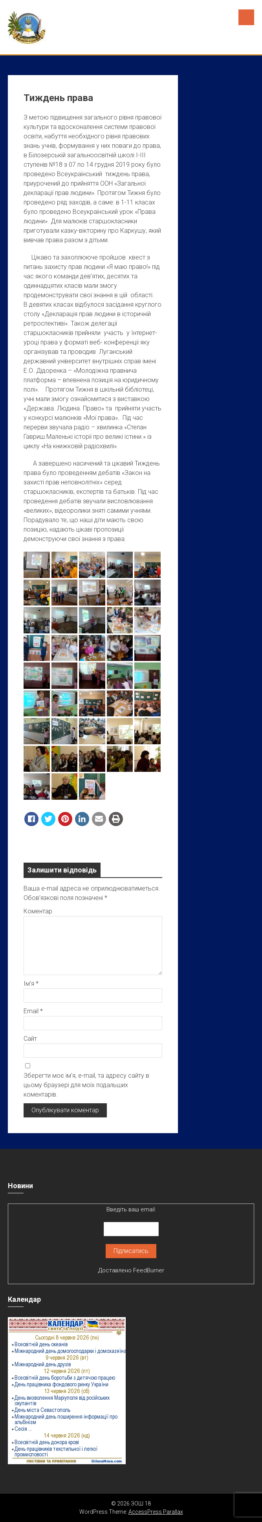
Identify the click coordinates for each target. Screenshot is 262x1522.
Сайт (30, 1038)
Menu (246, 17)
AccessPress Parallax (155, 1512)
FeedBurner (148, 1270)
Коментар (38, 911)
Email (33, 1011)
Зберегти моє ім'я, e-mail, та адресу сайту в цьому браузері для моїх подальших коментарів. (86, 1085)
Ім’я (31, 983)
